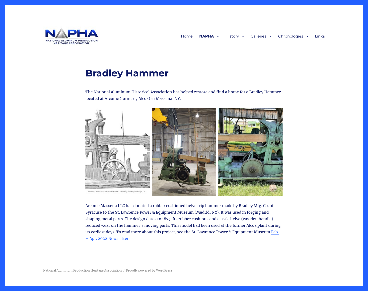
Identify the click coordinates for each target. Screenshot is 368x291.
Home (187, 36)
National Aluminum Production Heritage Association (82, 270)
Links (320, 36)
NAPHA (206, 36)
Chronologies (290, 36)
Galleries (258, 36)
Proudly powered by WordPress (149, 270)
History (232, 36)
